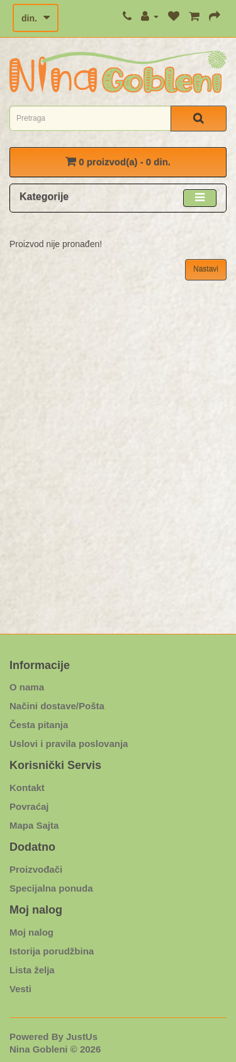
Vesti (20, 988)
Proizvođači (35, 869)
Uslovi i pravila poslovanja (68, 743)
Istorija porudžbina (51, 951)
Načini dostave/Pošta (56, 705)
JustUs (82, 1036)
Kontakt (27, 787)
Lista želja (32, 970)
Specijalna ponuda (51, 888)
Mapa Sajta (34, 825)
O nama (26, 687)
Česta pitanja (38, 724)
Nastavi (205, 269)
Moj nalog (31, 932)
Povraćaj (29, 806)
